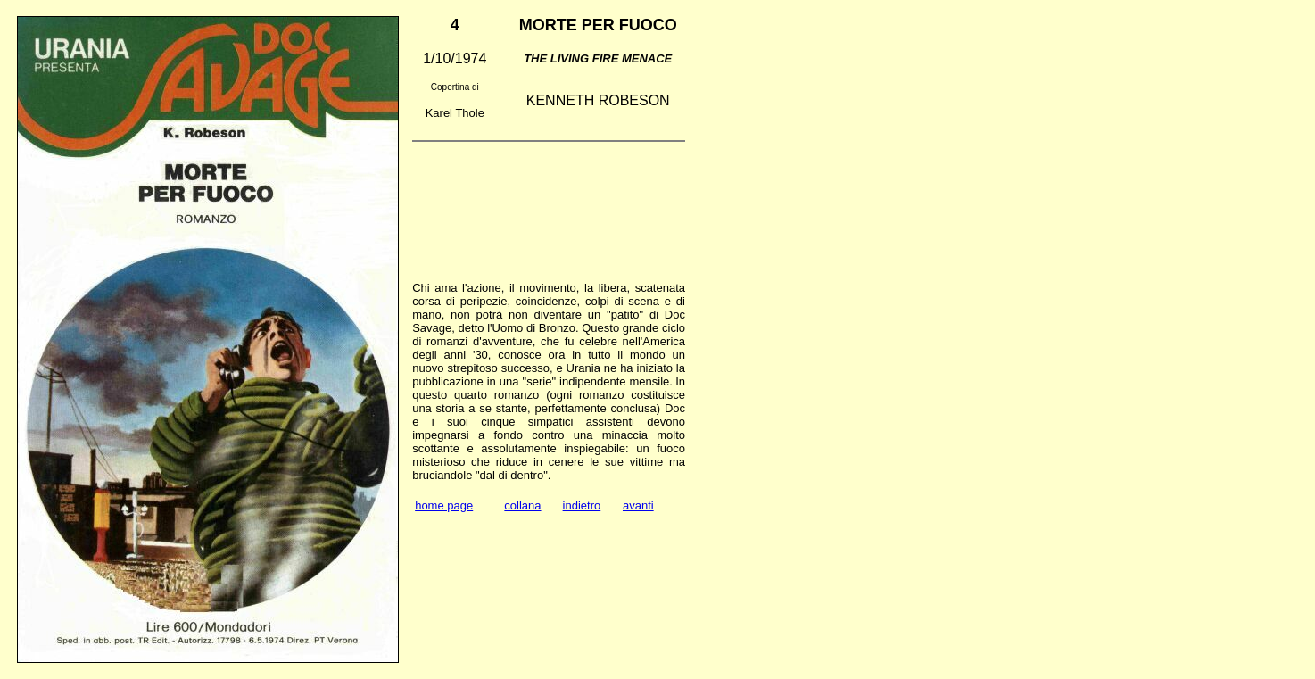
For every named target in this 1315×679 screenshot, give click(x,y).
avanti (638, 505)
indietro (582, 505)
